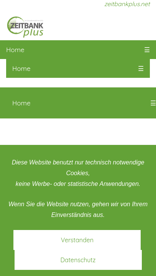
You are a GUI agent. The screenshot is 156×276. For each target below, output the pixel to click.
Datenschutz (78, 260)
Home (15, 50)
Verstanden (77, 240)
